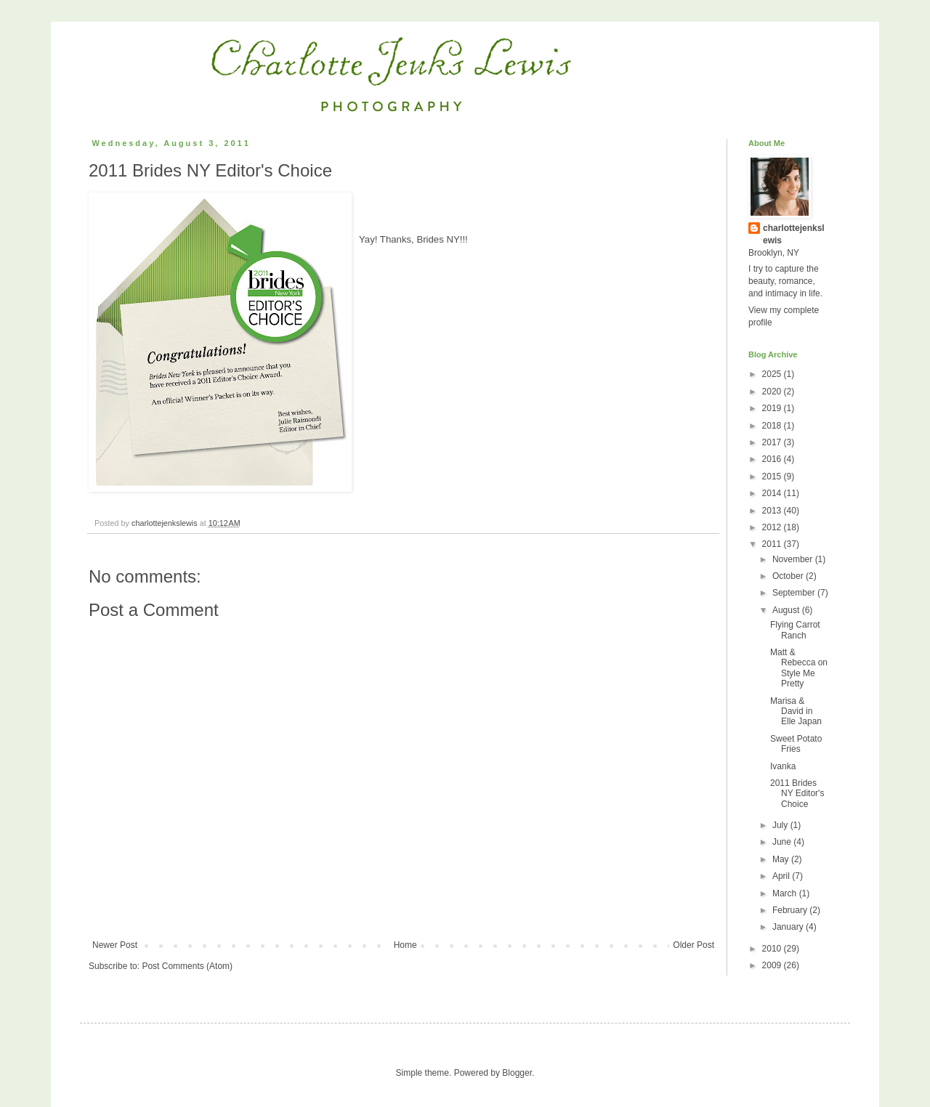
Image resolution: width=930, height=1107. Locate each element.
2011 (773, 544)
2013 (773, 511)
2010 (773, 949)
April (782, 876)
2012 (773, 527)
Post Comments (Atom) (187, 966)
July (781, 825)
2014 (773, 493)
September (794, 593)
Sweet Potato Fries (796, 744)
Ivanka (783, 766)
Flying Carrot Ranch (795, 630)
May (781, 859)
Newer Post (114, 945)
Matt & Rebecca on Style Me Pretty (799, 668)
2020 (773, 391)
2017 (773, 442)
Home (405, 945)
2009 (773, 965)
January (789, 927)
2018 (773, 426)
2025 (773, 374)
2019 (773, 408)
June (782, 842)
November (793, 559)
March (785, 893)
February (790, 910)
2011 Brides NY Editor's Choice (797, 793)
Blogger (517, 1073)
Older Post (693, 945)
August (787, 610)
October (789, 576)
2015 (773, 476)
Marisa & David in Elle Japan (796, 711)
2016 (773, 459)
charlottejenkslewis (794, 234)
